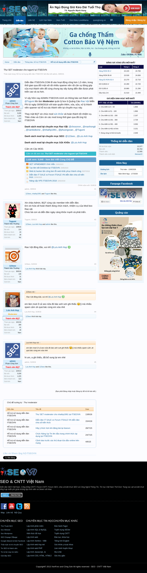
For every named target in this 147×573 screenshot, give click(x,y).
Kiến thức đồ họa (34, 533)
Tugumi (47, 194)
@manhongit (89, 126)
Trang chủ (6, 20)
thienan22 (138, 154)
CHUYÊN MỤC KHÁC (66, 521)
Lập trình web (32, 537)
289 (19, 325)
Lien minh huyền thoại (63, 548)
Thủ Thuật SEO (7, 526)
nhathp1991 (36, 194)
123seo (28, 194)
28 (20, 235)
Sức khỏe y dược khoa (63, 545)
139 (19, 274)
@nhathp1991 (49, 130)
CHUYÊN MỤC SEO (11, 521)
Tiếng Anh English (61, 541)
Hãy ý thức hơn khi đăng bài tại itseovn (53, 428)
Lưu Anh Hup (37, 224)
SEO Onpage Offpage (9, 537)
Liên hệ (31, 20)
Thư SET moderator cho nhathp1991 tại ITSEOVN (58, 414)
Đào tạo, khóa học (61, 537)
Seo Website (5, 530)
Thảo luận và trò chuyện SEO (12, 545)
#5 (95, 362)
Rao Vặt (85, 101)
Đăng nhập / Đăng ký (135, 20)
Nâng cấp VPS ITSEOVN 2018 (43, 181)
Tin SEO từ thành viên (9, 548)
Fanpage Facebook (121, 183)
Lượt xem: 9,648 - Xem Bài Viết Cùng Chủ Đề (50, 159)
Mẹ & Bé (57, 552)
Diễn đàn (19, 20)
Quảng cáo (121, 212)
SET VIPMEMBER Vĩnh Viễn (42, 164)
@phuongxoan (66, 130)
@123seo (70, 136)
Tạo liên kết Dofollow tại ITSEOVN (44, 168)
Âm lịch (103, 174)
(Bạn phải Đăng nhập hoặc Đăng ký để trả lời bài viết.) (75, 391)
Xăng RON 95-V (105, 71)
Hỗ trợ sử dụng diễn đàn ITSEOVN (29, 74)
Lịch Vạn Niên (45, 20)
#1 (95, 189)
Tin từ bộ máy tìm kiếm (9, 552)
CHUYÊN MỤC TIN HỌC (39, 521)
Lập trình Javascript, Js (36, 552)
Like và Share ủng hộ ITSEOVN (19, 453)
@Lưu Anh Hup (84, 136)
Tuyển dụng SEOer (62, 530)
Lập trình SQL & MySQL (37, 530)
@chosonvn (75, 126)
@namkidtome (33, 130)
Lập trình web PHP (34, 548)
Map (3, 512)
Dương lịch (104, 169)
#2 (95, 219)
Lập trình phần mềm (35, 526)
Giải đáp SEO (6, 556)
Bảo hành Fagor (61, 526)
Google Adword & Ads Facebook (13, 541)
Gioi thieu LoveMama (78, 20)
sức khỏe (58, 114)
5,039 (19, 113)
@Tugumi (29, 101)
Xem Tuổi (60, 20)
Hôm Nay (121, 163)
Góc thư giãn (59, 556)
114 (19, 229)
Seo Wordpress (6, 533)
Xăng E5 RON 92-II (106, 80)
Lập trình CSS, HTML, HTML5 (39, 556)
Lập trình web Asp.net (36, 545)
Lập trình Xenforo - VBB (36, 541)
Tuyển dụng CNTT (62, 533)
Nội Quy (18, 512)
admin (55, 74)
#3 (95, 264)
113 (19, 118)
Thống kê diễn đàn (122, 141)
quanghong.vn (99, 20)
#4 (95, 312)
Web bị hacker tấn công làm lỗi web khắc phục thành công (55, 171)
